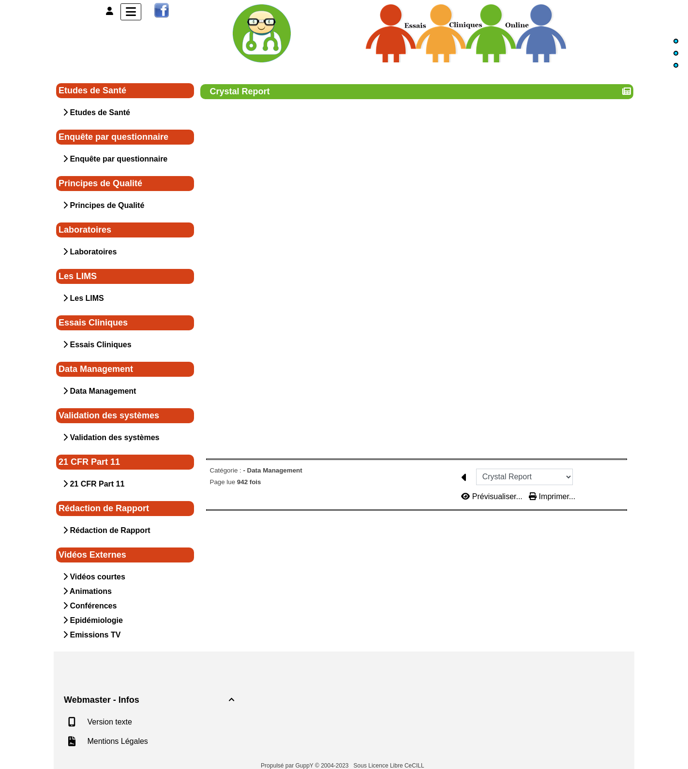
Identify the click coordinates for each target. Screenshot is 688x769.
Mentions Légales (116, 741)
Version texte (108, 722)
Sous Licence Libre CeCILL (390, 765)
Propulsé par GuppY (288, 765)
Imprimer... (552, 496)
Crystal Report (241, 91)
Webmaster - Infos (150, 700)
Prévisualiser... (492, 496)
